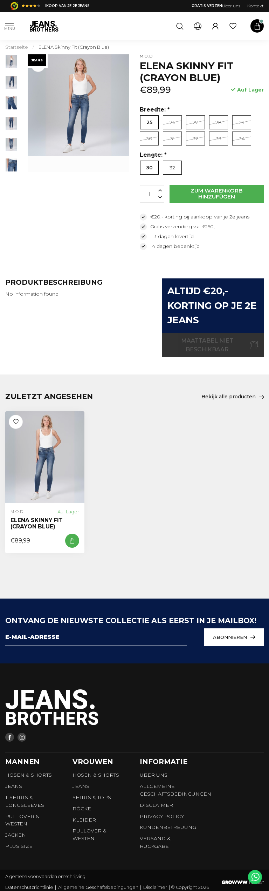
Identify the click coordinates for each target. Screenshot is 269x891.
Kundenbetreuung (168, 827)
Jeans (13, 786)
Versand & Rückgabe (155, 842)
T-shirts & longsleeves (24, 801)
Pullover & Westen (22, 820)
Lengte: (153, 154)
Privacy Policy (162, 816)
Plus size (19, 846)
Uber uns (231, 5)
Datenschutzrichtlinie (29, 887)
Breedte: (155, 109)
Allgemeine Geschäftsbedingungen (175, 790)
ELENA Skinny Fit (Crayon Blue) (74, 47)
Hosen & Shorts (28, 775)
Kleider (84, 820)
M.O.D (146, 56)
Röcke (82, 808)
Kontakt (255, 5)
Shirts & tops (92, 797)
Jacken (15, 835)
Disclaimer (156, 805)
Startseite (16, 47)
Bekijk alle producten (232, 397)
